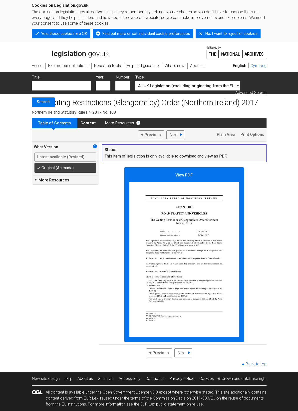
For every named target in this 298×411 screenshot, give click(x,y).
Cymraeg (259, 65)
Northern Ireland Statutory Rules (59, 112)
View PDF (184, 255)
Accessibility (129, 378)
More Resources (119, 123)
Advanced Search (251, 92)
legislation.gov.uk (70, 52)
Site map (106, 378)
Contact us (154, 378)
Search (43, 101)
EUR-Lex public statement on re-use (171, 404)
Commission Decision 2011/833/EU (184, 398)
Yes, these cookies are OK (64, 33)
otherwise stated (198, 392)
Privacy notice (181, 378)
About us (85, 378)
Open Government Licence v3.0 (130, 392)
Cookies (206, 378)
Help (68, 378)
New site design (46, 378)
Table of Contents (54, 123)
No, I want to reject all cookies (231, 33)
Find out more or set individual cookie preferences (146, 33)
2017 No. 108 (104, 112)
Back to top (256, 364)
